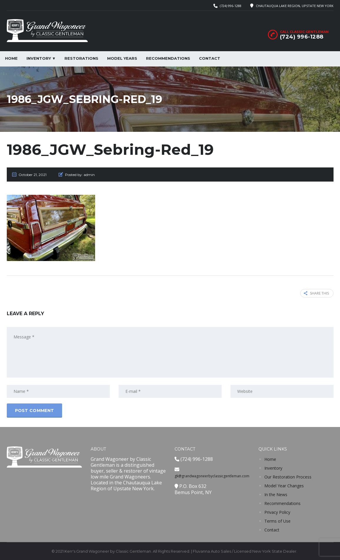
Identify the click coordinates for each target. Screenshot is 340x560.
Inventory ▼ (41, 58)
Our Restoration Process (287, 477)
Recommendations (168, 58)
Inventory (273, 468)
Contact (209, 58)
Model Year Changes (284, 485)
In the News (275, 494)
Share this (316, 293)
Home (11, 58)
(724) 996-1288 (230, 6)
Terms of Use (277, 521)
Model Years (122, 58)
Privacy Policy (277, 512)
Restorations (81, 58)
